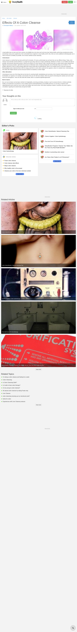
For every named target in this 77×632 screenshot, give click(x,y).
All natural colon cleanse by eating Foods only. (15, 390)
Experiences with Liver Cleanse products (14, 401)
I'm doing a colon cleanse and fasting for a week (16, 377)
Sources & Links (8, 90)
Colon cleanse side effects (11, 163)
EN (75, 2)
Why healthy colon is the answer (13, 168)
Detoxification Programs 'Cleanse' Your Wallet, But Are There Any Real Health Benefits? (59, 146)
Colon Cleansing (7, 379)
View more (19, 174)
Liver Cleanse (6, 393)
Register (65, 2)
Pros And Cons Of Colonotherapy (54, 141)
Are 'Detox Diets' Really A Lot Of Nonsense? (57, 157)
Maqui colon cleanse (10, 165)
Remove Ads (64, 13)
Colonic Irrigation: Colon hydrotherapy (55, 136)
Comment (13, 113)
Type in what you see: (18, 108)
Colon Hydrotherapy (8, 151)
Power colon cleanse (10, 160)
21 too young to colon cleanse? (11, 388)
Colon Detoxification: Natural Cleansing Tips (57, 131)
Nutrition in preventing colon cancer (54, 152)
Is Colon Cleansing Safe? (10, 382)
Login (70, 2)
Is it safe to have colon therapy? (11, 385)
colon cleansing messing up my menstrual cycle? (16, 396)
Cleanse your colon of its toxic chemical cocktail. (17, 171)
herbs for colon (7, 399)
